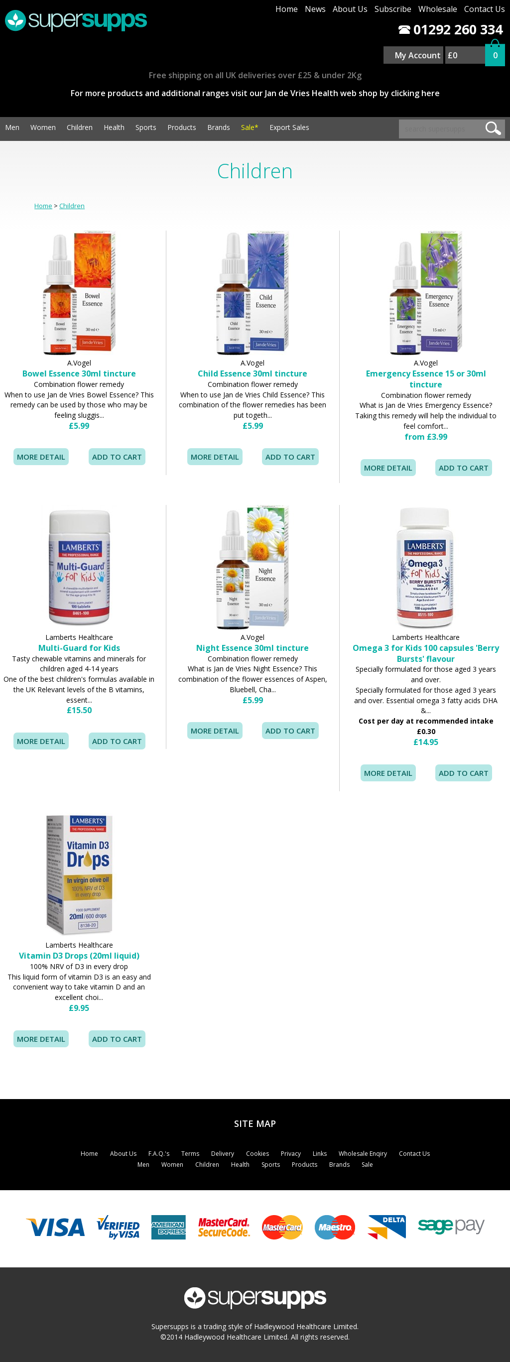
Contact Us (484, 8)
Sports (145, 127)
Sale (367, 1164)
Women (43, 127)
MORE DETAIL (41, 457)
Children (80, 127)
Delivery (222, 1153)
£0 (452, 55)
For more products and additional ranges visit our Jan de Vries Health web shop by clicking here (255, 93)
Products (181, 127)
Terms (190, 1153)
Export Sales (289, 127)
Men (12, 127)
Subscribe (393, 8)
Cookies (257, 1153)
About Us (350, 8)
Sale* (249, 127)
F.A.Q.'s (158, 1153)
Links (320, 1153)
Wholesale (437, 8)
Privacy (291, 1153)
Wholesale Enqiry (363, 1153)
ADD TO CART (464, 468)
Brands (218, 127)
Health (114, 127)
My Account (418, 55)
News (315, 8)
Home (286, 8)
